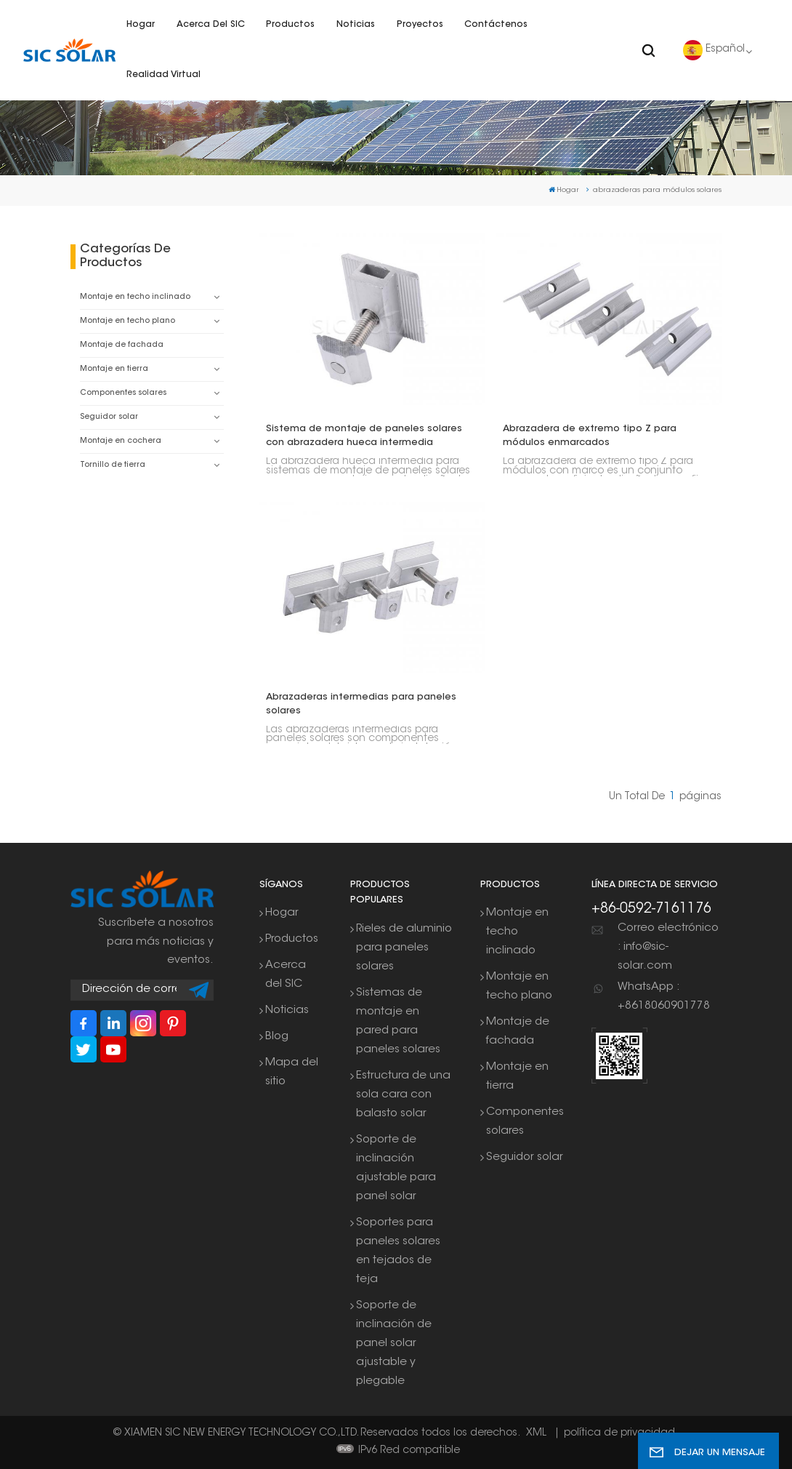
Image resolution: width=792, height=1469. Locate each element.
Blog (276, 1036)
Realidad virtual (163, 75)
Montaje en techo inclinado (135, 297)
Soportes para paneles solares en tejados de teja (398, 1251)
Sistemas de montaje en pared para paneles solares (398, 1021)
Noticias (355, 24)
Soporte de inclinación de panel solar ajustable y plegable (394, 1343)
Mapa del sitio (291, 1072)
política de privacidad (619, 1433)
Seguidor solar (109, 417)
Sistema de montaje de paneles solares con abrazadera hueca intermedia (364, 436)
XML (536, 1433)
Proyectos (420, 24)
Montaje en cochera (120, 441)
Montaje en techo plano (127, 321)
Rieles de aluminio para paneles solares (404, 948)
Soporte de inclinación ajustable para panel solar (396, 1168)
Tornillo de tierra (112, 465)
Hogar (140, 24)
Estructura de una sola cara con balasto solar (403, 1094)
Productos (290, 24)
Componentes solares (123, 393)
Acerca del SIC (211, 24)
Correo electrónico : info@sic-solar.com (668, 947)
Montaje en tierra (114, 369)
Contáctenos (496, 24)
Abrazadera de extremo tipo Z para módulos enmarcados (589, 436)
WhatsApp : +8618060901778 (664, 997)
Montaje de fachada (121, 345)
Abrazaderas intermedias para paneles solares (361, 704)
